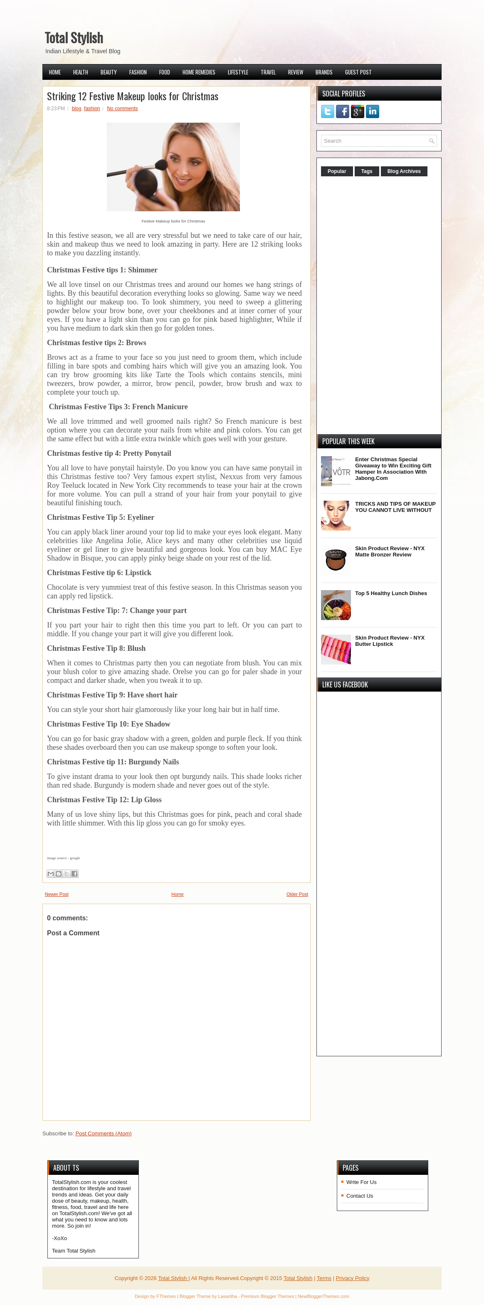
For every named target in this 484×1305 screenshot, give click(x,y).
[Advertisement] (383, 306)
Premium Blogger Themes (267, 1296)
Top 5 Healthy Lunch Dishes (391, 593)
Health (80, 72)
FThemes (165, 1296)
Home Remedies (199, 72)
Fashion (138, 72)
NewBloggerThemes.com (323, 1296)
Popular (337, 171)
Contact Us (359, 1196)
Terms (324, 1278)
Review (295, 72)
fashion (92, 108)
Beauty (109, 72)
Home (55, 72)
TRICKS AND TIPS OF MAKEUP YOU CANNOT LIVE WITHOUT (395, 507)
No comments (122, 108)
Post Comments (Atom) (104, 1133)
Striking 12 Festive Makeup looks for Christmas (132, 96)
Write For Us (361, 1182)
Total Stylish (73, 37)
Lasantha (227, 1296)
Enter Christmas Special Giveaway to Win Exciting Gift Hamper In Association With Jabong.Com (393, 468)
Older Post (297, 894)
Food (164, 72)
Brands (324, 72)
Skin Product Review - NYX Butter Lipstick (390, 641)
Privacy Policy (353, 1278)
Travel (268, 72)
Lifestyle (238, 72)
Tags (367, 171)
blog (76, 108)
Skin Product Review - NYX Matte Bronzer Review (390, 551)
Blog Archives (404, 171)
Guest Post (358, 72)
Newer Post (57, 894)
